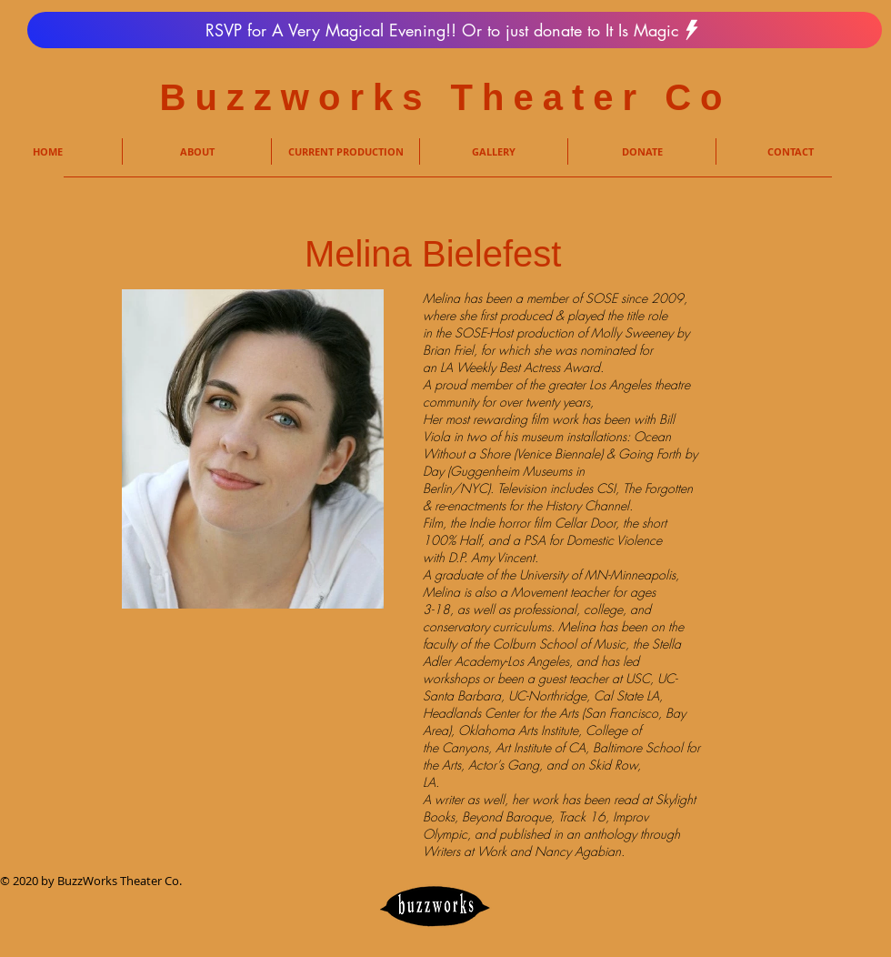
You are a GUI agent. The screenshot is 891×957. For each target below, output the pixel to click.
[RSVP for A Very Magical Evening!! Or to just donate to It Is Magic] (454, 30)
